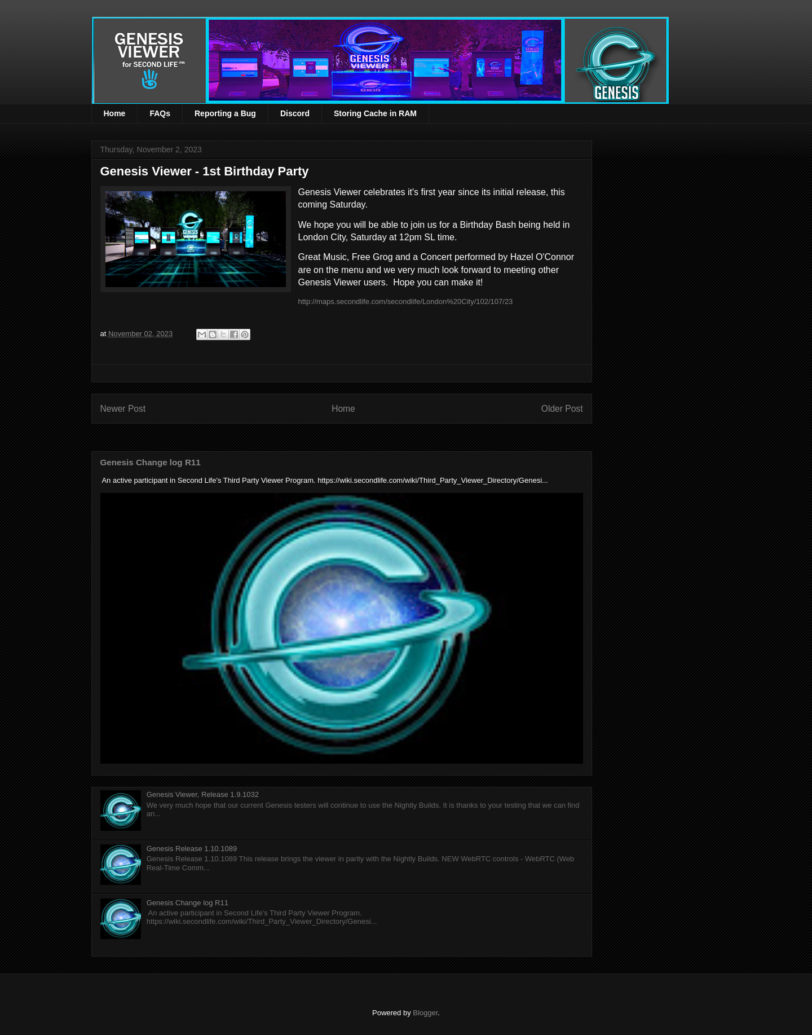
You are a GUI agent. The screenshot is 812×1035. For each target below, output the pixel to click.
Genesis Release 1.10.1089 (192, 848)
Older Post (562, 408)
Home (115, 113)
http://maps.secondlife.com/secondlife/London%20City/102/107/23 (405, 301)
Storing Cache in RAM (375, 113)
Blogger (425, 1012)
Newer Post (123, 408)
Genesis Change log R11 (150, 462)
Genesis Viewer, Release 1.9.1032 (203, 794)
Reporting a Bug (225, 113)
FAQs (159, 113)
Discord (295, 113)
